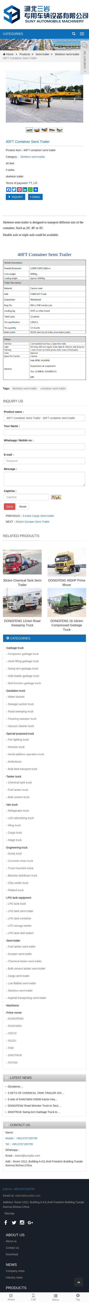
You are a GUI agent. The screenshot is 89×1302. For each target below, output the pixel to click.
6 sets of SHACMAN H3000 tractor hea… (33, 1099)
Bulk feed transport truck (22, 769)
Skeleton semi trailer (24, 388)
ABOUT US (15, 1235)
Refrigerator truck (18, 810)
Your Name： (12, 426)
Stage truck (15, 840)
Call (33, 1297)
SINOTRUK (15, 1055)
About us (11, 1241)
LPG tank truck (17, 903)
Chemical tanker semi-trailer (25, 961)
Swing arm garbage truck (23, 668)
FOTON (12, 1062)
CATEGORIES (13, 34)
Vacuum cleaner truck (21, 726)
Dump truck (15, 853)
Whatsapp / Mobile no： (19, 440)
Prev (11, 96)
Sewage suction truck (21, 704)
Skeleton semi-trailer (67, 54)
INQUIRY (15, 196)
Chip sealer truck (18, 882)
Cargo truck (15, 832)
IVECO (12, 1033)
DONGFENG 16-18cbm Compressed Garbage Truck (66, 625)
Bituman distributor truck (22, 875)
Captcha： (10, 490)
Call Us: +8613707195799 (18, 1189)
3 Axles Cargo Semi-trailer (38, 515)
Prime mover (14, 1012)
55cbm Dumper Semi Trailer (32, 521)
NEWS (11, 1265)
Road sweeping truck (20, 711)
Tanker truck (13, 776)
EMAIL (35, 196)
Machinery (12, 1005)
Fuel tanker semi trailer (21, 946)
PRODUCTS (16, 1288)
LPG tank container (19, 918)
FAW (11, 1047)
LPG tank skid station (21, 933)
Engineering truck (17, 847)
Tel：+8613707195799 (19, 1144)
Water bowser (16, 696)
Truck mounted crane (21, 868)
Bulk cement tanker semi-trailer (26, 968)
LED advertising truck (21, 818)
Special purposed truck (20, 733)
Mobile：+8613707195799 (21, 1138)
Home (9, 54)
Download (12, 1254)
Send (9, 506)
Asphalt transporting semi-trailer (27, 997)
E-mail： (9, 454)
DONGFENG (16, 1018)
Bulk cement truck (18, 797)
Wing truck (14, 825)
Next (78, 96)
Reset (22, 506)
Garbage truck (15, 647)
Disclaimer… (15, 1086)
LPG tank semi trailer (20, 911)
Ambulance (15, 761)
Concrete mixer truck (20, 860)
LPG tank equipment (18, 897)
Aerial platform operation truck (26, 754)
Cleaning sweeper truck (22, 718)
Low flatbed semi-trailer (22, 983)
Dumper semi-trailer (20, 953)
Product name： (14, 411)
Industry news (14, 1277)
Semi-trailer (42, 54)
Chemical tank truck (20, 782)
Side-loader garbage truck (23, 675)
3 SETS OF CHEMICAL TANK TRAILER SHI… (36, 1092)
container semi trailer (53, 388)
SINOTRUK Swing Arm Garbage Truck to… (34, 1112)
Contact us (12, 1247)
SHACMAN (15, 1025)
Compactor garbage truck (23, 653)
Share (11, 1297)
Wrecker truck (16, 746)
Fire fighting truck (18, 739)
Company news (15, 1270)
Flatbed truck (16, 890)
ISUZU (12, 1040)
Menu (56, 1297)
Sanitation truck (15, 690)
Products (25, 54)
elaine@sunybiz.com (27, 1155)
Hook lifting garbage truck (23, 661)
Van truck (12, 804)
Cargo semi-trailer (18, 975)
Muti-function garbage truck (24, 683)
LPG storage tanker (19, 925)
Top (78, 1297)
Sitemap (9, 1213)
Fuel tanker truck (18, 789)
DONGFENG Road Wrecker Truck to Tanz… (34, 1105)
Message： (11, 468)
